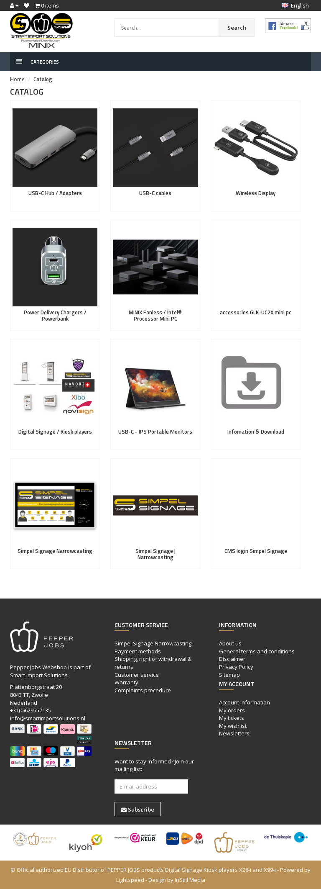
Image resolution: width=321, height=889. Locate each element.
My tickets (231, 718)
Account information (244, 702)
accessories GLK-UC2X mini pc (255, 312)
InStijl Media (190, 880)
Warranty (126, 682)
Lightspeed (130, 880)
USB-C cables (155, 193)
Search (236, 27)
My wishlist (233, 726)
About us (230, 643)
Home (17, 79)
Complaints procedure (143, 690)
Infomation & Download (255, 431)
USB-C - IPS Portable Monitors (155, 431)
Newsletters (234, 733)
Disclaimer (232, 659)
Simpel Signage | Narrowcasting (155, 554)
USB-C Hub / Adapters (55, 193)
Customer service (137, 674)
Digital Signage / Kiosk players (55, 431)
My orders (232, 710)
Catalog (42, 79)
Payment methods (138, 651)
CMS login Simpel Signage (255, 551)
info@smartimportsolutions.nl (47, 718)
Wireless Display (255, 193)
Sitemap (229, 674)
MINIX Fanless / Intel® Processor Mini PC (155, 315)
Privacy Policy (236, 667)
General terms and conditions (257, 651)
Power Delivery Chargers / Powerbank (55, 315)
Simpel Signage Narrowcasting (55, 551)
